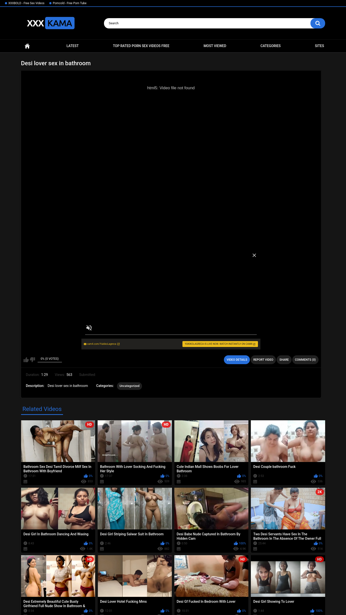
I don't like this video (32, 359)
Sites (319, 46)
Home (27, 46)
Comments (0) (305, 359)
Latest (72, 46)
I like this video (26, 359)
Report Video (263, 359)
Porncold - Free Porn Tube (69, 3)
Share (284, 359)
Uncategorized (129, 386)
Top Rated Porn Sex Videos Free (141, 46)
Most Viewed (215, 46)
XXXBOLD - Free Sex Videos (26, 3)
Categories (270, 46)
